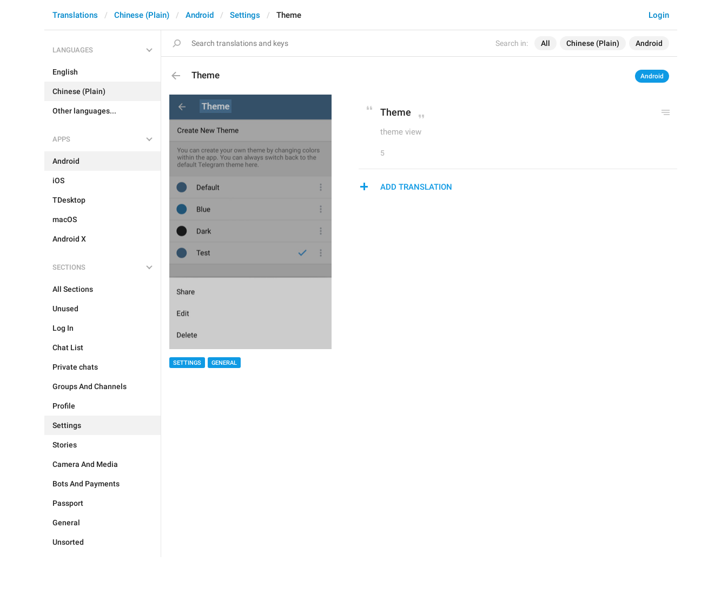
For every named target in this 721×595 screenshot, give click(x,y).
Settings (245, 15)
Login (659, 15)
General (224, 362)
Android (200, 15)
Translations (75, 15)
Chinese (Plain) (141, 15)
